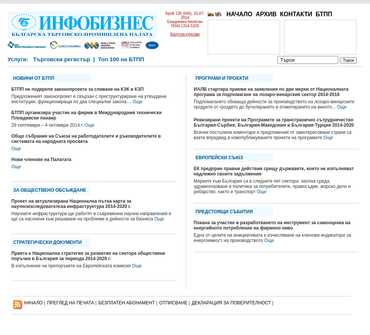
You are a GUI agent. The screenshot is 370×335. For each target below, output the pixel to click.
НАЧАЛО (240, 14)
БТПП (324, 14)
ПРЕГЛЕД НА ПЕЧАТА (70, 303)
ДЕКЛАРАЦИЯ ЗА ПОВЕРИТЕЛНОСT (231, 303)
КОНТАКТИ (296, 14)
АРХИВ (266, 14)
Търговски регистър (61, 59)
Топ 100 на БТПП (121, 59)
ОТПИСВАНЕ (173, 303)
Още (138, 101)
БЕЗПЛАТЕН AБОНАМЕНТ (127, 303)
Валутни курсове (185, 34)
